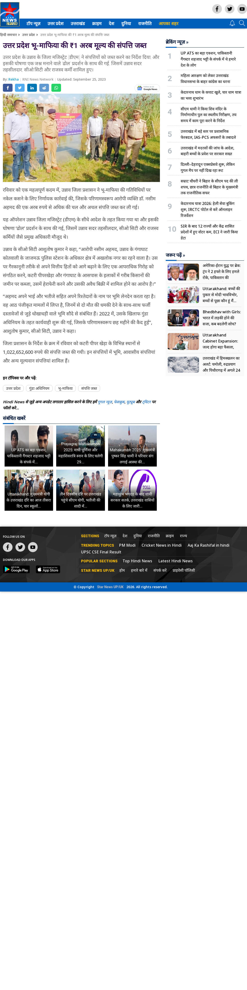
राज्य (183, 536)
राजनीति (144, 23)
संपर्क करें (160, 570)
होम (122, 570)
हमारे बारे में (139, 570)
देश (111, 23)
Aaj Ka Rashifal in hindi (208, 545)
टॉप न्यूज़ (33, 23)
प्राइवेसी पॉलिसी (184, 570)
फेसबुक (119, 402)
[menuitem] (33, 23)
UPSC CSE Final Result (101, 552)
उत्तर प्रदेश (55, 23)
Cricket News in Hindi (162, 545)
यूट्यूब (131, 402)
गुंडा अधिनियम (39, 388)
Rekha (14, 79)
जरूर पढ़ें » (175, 255)
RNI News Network (38, 79)
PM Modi (127, 545)
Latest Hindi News (175, 561)
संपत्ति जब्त (89, 388)
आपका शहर (168, 23)
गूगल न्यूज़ (105, 402)
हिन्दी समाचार (8, 34)
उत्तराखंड (77, 23)
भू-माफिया (65, 388)
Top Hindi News (137, 561)
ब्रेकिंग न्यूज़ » (177, 42)
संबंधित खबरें (14, 418)
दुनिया (125, 23)
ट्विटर (146, 402)
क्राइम (96, 23)
